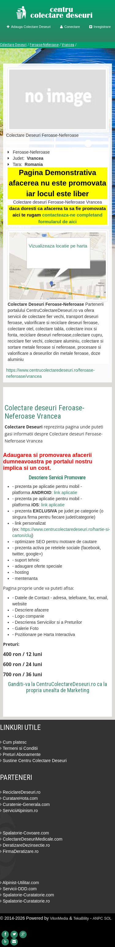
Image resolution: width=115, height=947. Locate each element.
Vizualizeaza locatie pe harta (58, 245)
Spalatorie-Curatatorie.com (27, 894)
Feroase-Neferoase (44, 45)
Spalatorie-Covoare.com (24, 832)
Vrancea (68, 45)
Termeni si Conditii (19, 748)
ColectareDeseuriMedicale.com (31, 839)
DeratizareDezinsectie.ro (25, 845)
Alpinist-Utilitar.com (19, 882)
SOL (108, 918)
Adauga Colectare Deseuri (29, 27)
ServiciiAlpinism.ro (19, 810)
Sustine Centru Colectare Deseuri (33, 760)
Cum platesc (13, 742)
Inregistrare (100, 27)
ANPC (98, 918)
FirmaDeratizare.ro (19, 851)
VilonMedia (59, 918)
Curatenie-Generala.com (25, 804)
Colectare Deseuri (13, 45)
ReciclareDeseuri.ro (20, 792)
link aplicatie (65, 492)
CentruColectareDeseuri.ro (66, 684)
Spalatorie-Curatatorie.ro (25, 901)
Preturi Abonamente (20, 754)
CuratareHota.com (19, 798)
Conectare (70, 27)
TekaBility (81, 918)
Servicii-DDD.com (18, 888)
